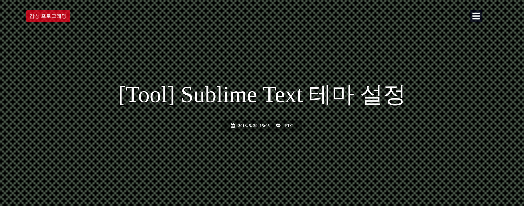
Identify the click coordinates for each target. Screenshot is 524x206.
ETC (288, 125)
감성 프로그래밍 (48, 17)
